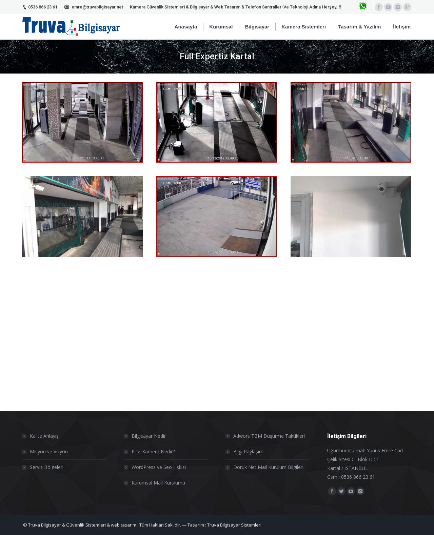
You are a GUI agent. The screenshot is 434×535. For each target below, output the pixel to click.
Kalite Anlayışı (45, 436)
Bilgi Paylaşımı (248, 451)
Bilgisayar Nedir (149, 436)
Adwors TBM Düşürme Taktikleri (269, 436)
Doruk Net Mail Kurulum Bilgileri (268, 467)
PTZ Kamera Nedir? (153, 451)
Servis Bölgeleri (46, 467)
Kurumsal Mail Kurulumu (158, 482)
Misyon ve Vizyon (49, 451)
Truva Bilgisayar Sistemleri (234, 525)
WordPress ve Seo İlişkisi (159, 467)
